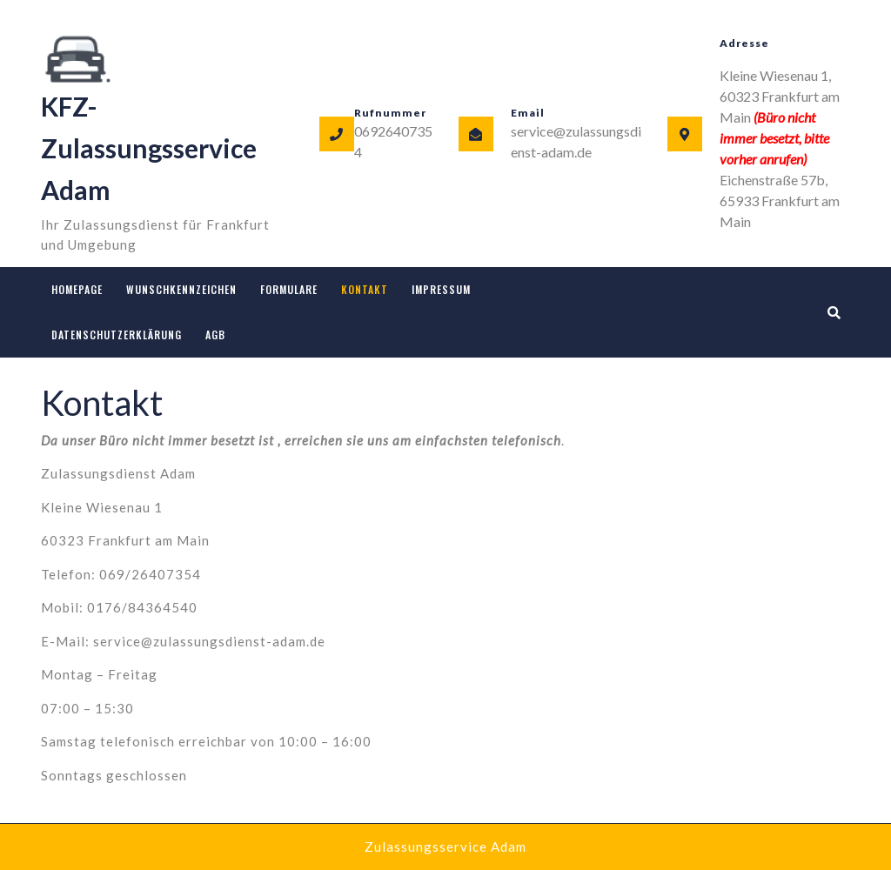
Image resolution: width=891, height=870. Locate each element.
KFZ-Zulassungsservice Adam (149, 147)
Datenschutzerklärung (116, 334)
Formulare (289, 289)
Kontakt (364, 289)
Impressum (441, 289)
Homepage (77, 289)
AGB (215, 334)
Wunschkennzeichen (181, 289)
